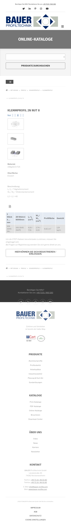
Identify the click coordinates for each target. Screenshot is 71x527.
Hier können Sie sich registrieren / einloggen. (35, 253)
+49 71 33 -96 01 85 (39, 482)
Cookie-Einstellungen (35, 520)
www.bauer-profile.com (37, 489)
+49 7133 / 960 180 (49, 4)
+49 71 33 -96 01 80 (39, 480)
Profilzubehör (35, 365)
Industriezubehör (35, 374)
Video (35, 439)
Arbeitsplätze (35, 369)
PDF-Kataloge (35, 406)
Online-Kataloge (35, 411)
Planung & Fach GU (35, 378)
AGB (35, 512)
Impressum (35, 508)
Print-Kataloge (35, 402)
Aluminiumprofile (35, 361)
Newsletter (35, 452)
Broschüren (35, 415)
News (35, 443)
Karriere (35, 447)
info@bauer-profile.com (38, 487)
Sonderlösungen (35, 382)
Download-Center (35, 419)
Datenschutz (35, 516)
